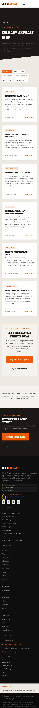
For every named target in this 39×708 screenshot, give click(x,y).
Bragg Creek (6, 616)
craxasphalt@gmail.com (13, 644)
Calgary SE (5, 565)
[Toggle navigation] (24, 3)
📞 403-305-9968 (19, 368)
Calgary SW (5, 561)
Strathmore (5, 594)
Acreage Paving (21, 80)
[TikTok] (18, 502)
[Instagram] (8, 502)
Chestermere (6, 590)
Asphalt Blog (6, 669)
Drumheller (6, 597)
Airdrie (4, 576)
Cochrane (5, 579)
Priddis (4, 623)
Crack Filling (19, 71)
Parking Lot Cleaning (9, 523)
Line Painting (6, 530)
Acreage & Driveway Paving (11, 533)
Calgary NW (6, 557)
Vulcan (4, 601)
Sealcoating (7, 76)
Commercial (7, 80)
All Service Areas (8, 665)
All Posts (6, 71)
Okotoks (4, 583)
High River (5, 586)
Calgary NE (5, 568)
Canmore (5, 605)
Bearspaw (5, 612)
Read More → (29, 117)
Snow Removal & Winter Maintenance (13, 690)
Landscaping (31, 690)
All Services (6, 662)
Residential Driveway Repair (12, 540)
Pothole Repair (21, 76)
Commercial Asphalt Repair (11, 513)
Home (3, 22)
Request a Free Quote (19, 359)
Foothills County (7, 630)
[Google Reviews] (13, 502)
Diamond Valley (7, 626)
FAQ (3, 672)
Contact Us (5, 676)
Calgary (4, 554)
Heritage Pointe (7, 619)
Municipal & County (9, 517)
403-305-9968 (9, 641)
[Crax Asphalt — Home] (10, 4)
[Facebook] (3, 502)
